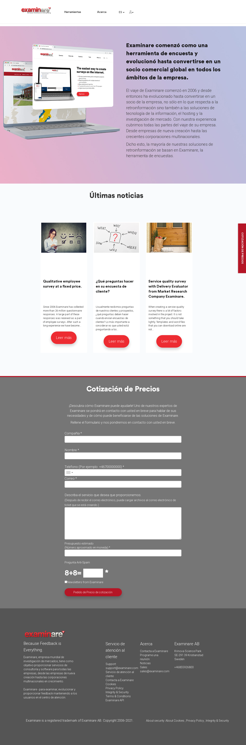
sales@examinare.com (154, 671)
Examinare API (115, 700)
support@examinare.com (122, 668)
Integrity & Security (117, 692)
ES (122, 12)
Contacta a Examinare (120, 680)
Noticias (145, 663)
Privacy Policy (115, 688)
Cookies (111, 684)
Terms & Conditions (118, 696)
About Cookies (175, 720)
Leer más (64, 337)
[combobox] (69, 472)
